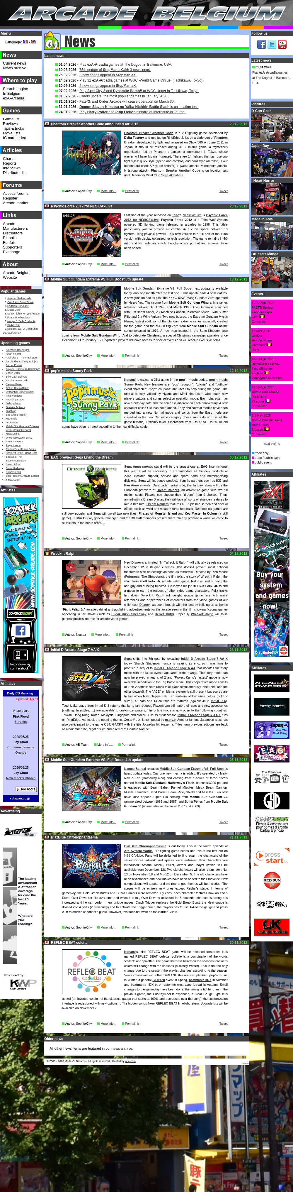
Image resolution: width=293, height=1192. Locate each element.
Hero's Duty (164, 614)
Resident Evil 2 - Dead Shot (21, 453)
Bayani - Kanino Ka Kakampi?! (23, 369)
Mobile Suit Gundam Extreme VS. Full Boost (158, 288)
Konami (130, 379)
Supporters (12, 247)
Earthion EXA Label (18, 306)
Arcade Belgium (16, 272)
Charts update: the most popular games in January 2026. (123, 96)
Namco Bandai (135, 768)
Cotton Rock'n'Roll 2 (17, 388)
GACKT (117, 724)
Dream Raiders (168, 490)
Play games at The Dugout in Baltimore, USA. (125, 64)
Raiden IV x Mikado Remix (21, 449)
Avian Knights (13, 353)
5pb (160, 142)
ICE (219, 480)
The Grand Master (16, 414)
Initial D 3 (102, 705)
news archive (122, 1048)
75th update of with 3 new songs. (115, 70)
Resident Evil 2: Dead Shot (22, 328)
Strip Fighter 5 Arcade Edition (22, 475)
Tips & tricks (13, 128)
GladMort (11, 411)
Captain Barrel (14, 384)
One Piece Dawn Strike (20, 302)
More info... (108, 191)
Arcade (9, 224)
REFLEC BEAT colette (152, 956)
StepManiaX (14, 332)
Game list (11, 119)
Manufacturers (15, 228)
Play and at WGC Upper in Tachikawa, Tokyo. (139, 91)
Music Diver (14, 309)
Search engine (15, 89)
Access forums (15, 193)
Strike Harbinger (15, 468)
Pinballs (10, 238)
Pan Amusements (137, 485)
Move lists (11, 133)
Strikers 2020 (13, 472)
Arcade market (15, 203)
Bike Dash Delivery (16, 376)
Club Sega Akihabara (168, 175)
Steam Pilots (13, 464)
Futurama (132, 576)
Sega (142, 480)
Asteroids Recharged (18, 350)
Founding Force (15, 399)
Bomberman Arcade (17, 380)
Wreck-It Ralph (177, 562)
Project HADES (14, 441)
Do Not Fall (13, 325)
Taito (175, 215)
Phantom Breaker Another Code (148, 133)
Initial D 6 (218, 701)
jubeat (197, 984)
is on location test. (139, 107)
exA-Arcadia (13, 98)
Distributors (13, 233)
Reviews (10, 123)
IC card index (14, 138)
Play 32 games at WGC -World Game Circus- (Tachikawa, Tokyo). (141, 80)
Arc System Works (138, 851)
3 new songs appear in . (108, 75)
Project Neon (13, 445)
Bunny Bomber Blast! (19, 317)
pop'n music (218, 975)
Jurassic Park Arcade (19, 298)
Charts (8, 158)
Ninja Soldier (13, 433)
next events (272, 443)
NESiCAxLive (192, 215)
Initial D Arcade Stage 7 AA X (204, 658)
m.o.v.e (170, 719)
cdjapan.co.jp (20, 798)
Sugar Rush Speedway (128, 614)
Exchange (11, 252)
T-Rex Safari (13, 479)
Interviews (12, 168)
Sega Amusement (137, 466)
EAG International (214, 466)
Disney (136, 562)
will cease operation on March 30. (127, 101)
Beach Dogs (13, 372)
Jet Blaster (12, 422)
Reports (10, 163)
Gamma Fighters (15, 407)
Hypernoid (11, 418)
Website (10, 277)
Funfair (9, 242)
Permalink (132, 191)
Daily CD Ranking (20, 693)
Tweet (223, 191)
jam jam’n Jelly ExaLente (21, 321)
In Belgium (12, 93)
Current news (14, 63)
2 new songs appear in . (108, 86)
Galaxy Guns (13, 403)
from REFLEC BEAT (162, 1003)
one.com (130, 1061)
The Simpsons (152, 576)
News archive (14, 68)
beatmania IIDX (200, 980)
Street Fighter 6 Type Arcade (23, 313)
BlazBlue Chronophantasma (145, 846)
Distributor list (15, 172)
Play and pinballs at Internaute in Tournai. (132, 112)
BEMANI (169, 975)
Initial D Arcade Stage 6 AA (174, 668)
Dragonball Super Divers (19, 391)
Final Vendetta (14, 395)
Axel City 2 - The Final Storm (22, 357)
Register (10, 198)
